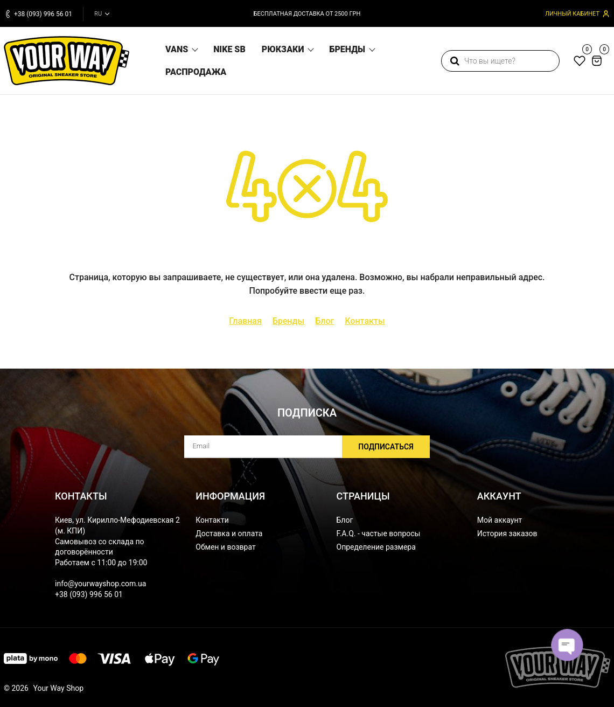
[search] (500, 61)
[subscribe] (306, 446)
